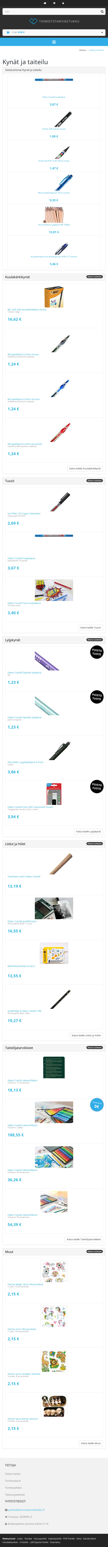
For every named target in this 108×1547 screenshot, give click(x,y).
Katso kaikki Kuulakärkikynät (85, 468)
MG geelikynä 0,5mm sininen (24, 399)
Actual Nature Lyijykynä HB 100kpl (54, 224)
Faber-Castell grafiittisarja (22, 921)
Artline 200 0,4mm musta (54, 129)
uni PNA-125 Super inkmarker (24, 513)
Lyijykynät (12, 640)
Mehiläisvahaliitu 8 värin (21, 966)
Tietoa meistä (12, 1473)
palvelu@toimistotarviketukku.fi (26, 1509)
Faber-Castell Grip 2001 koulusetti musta (30, 807)
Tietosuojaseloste (15, 1494)
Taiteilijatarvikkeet (19, 1048)
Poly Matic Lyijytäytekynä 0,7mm (25, 762)
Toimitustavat (13, 1480)
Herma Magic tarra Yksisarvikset (25, 1284)
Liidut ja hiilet (15, 844)
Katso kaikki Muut (91, 1443)
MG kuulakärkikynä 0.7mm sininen (54, 192)
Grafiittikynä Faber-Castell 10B (24, 1010)
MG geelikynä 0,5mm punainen (25, 444)
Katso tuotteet (95, 276)
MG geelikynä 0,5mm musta (23, 354)
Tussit (9, 481)
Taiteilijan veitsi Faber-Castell (24, 876)
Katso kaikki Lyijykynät (88, 831)
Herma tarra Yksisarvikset (22, 1329)
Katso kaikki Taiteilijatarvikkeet (84, 1239)
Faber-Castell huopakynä (53, 97)
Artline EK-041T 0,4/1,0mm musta (54, 160)
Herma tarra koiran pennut (23, 1418)
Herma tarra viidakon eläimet (24, 1373)
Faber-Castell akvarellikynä (22, 1080)
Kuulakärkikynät (17, 277)
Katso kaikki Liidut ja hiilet (86, 1035)
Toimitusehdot (13, 1487)
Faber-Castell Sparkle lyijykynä (24, 672)
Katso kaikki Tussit (90, 627)
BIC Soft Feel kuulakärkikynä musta (27, 309)
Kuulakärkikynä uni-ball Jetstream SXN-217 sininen (54, 256)
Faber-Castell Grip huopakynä (24, 603)
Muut (9, 1251)
